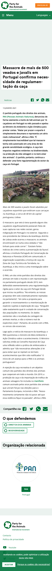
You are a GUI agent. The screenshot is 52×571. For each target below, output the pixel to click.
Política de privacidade (13, 539)
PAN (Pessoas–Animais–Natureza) (18, 116)
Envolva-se (42, 5)
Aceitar (9, 565)
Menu (7, 15)
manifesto (39, 381)
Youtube (9, 547)
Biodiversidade (14, 430)
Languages (42, 15)
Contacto (7, 535)
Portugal (26, 475)
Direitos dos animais (17, 424)
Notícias (8, 100)
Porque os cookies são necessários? (33, 564)
